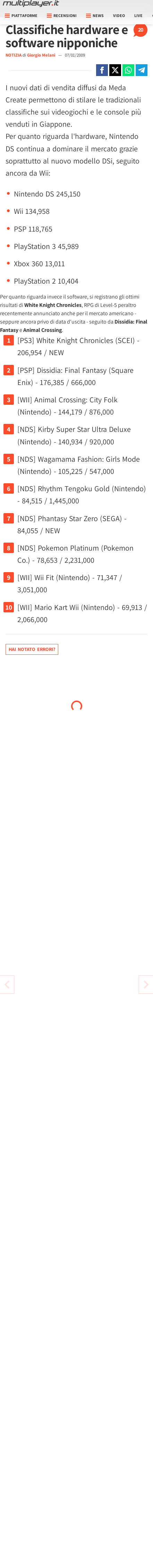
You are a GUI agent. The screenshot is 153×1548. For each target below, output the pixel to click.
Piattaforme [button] (21, 15)
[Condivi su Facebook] (102, 70)
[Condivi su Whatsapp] (128, 70)
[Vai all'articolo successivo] (7, 984)
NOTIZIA (14, 55)
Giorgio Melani (41, 55)
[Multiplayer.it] (31, 3)
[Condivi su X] (115, 70)
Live (138, 15)
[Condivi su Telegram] (141, 70)
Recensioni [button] (62, 15)
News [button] (95, 15)
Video (119, 15)
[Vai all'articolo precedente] (146, 984)
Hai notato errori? (32, 649)
